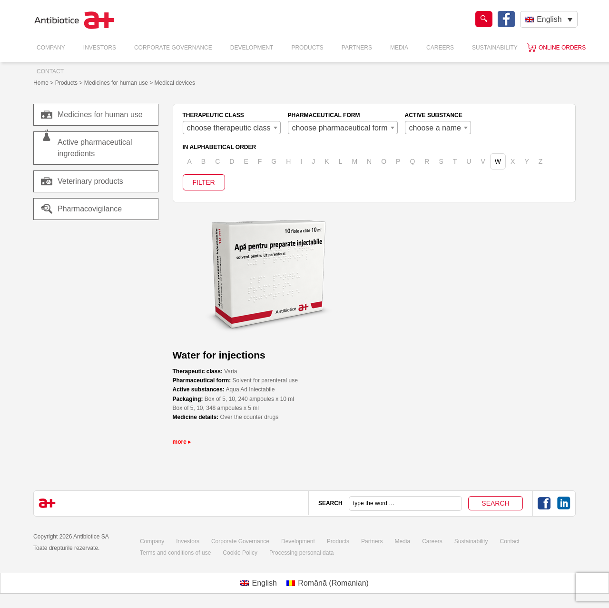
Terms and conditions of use (175, 552)
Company (51, 47)
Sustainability (495, 47)
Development (252, 47)
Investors (99, 47)
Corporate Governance (173, 47)
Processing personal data (301, 552)
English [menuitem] (549, 19)
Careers (440, 47)
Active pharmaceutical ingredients (95, 148)
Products (307, 47)
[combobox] (232, 127)
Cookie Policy (240, 552)
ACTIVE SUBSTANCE (433, 115)
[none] (549, 19)
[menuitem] (549, 19)
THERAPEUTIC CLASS (213, 115)
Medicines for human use (92, 114)
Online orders (562, 47)
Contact (50, 71)
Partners (357, 47)
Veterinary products (90, 181)
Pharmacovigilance (81, 209)
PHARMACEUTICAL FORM (324, 115)
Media (399, 47)
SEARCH (330, 503)
